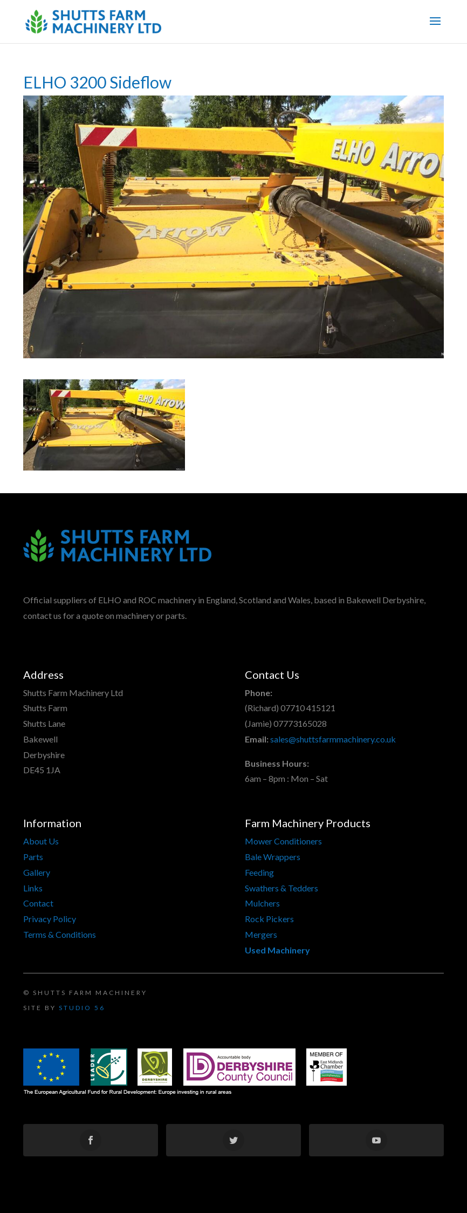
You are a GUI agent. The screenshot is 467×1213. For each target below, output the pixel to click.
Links (33, 888)
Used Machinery (277, 950)
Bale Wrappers (272, 856)
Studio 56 (82, 1008)
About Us (41, 841)
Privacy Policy (49, 919)
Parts (33, 856)
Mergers (261, 934)
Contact (38, 903)
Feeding (259, 872)
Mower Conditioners (283, 841)
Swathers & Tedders (281, 888)
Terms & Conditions (59, 934)
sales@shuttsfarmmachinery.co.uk (333, 739)
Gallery (36, 872)
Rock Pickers (269, 919)
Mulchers (262, 903)
